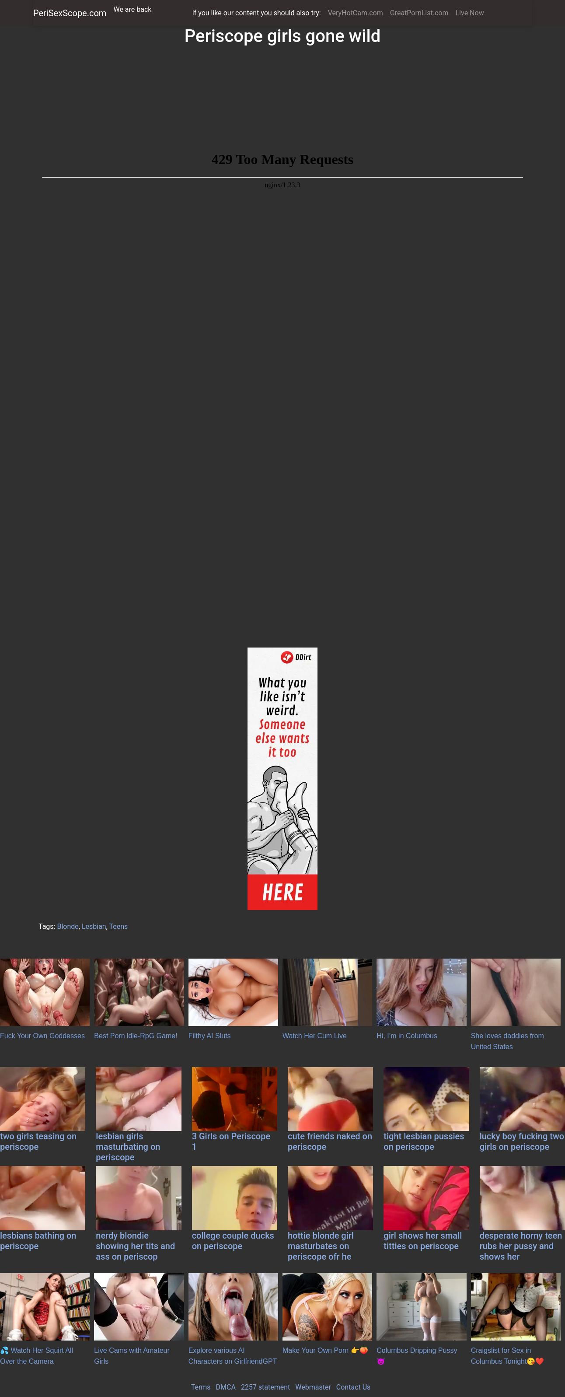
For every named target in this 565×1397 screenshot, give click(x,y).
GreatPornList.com (419, 13)
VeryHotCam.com (355, 13)
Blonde (67, 926)
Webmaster (313, 1387)
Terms (201, 1387)
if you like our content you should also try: (256, 13)
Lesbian (94, 926)
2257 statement (265, 1387)
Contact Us (353, 1387)
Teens (118, 926)
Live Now (469, 13)
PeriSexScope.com (69, 13)
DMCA (226, 1387)
